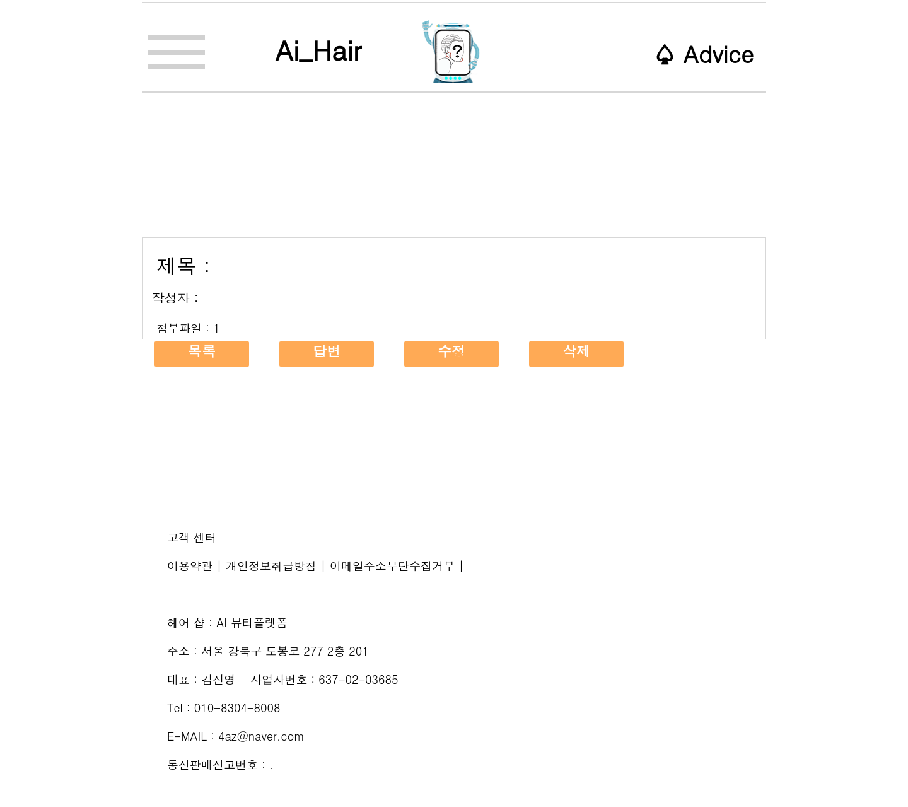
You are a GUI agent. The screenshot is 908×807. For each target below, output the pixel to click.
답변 (326, 350)
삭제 (576, 350)
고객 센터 (191, 537)
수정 (451, 350)
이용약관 (189, 566)
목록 (202, 350)
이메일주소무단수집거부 (392, 566)
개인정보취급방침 (271, 566)
